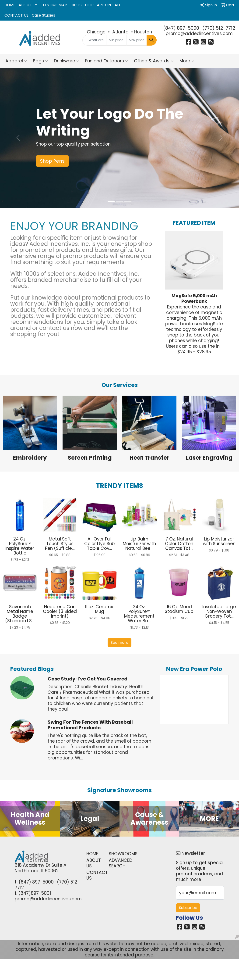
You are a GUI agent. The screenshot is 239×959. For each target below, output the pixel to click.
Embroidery (30, 458)
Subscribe (188, 907)
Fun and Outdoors (106, 61)
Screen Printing (90, 458)
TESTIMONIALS (55, 5)
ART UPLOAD (108, 5)
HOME (9, 5)
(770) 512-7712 (218, 28)
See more (119, 642)
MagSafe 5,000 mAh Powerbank (194, 298)
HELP (89, 5)
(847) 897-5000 (181, 28)
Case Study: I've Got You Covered (87, 679)
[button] (18, 138)
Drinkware (66, 61)
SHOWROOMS (117, 854)
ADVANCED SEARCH (117, 863)
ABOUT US (93, 863)
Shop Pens (52, 161)
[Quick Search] (94, 40)
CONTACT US (16, 15)
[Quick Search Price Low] (116, 40)
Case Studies (43, 15)
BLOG (77, 5)
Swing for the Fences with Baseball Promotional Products (90, 725)
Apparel (16, 61)
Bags (40, 61)
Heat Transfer (149, 458)
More (186, 61)
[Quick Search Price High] (136, 40)
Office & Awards (153, 61)
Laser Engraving (209, 458)
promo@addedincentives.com (199, 33)
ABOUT (25, 5)
